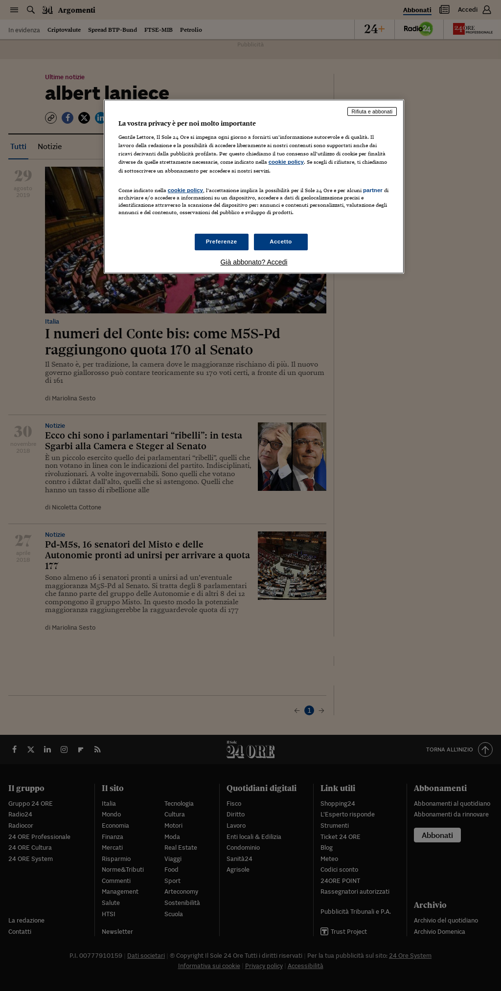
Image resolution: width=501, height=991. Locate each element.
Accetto (281, 241)
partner (373, 190)
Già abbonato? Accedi (253, 262)
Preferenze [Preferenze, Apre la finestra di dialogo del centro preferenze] (221, 241)
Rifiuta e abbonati (372, 111)
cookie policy (286, 162)
